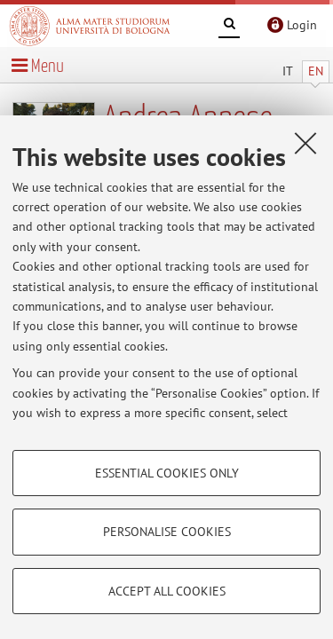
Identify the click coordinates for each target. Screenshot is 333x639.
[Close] (305, 143)
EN (315, 71)
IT (287, 71)
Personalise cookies (167, 532)
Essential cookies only (167, 473)
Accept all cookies (167, 591)
